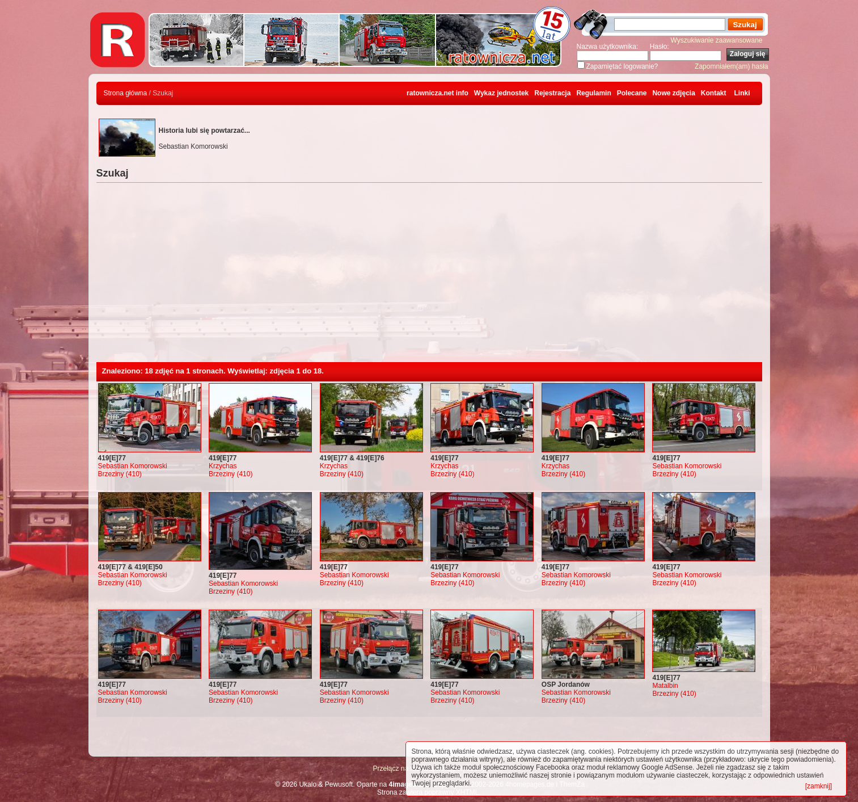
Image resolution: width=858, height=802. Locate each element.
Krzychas (222, 466)
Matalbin (665, 686)
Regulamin (593, 93)
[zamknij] (818, 786)
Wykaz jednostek (501, 93)
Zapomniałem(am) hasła (731, 66)
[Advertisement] (429, 277)
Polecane (632, 93)
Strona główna (125, 93)
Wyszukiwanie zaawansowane (717, 40)
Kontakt (713, 93)
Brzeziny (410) (120, 474)
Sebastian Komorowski (132, 466)
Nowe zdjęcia (673, 93)
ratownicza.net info (437, 93)
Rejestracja (552, 93)
